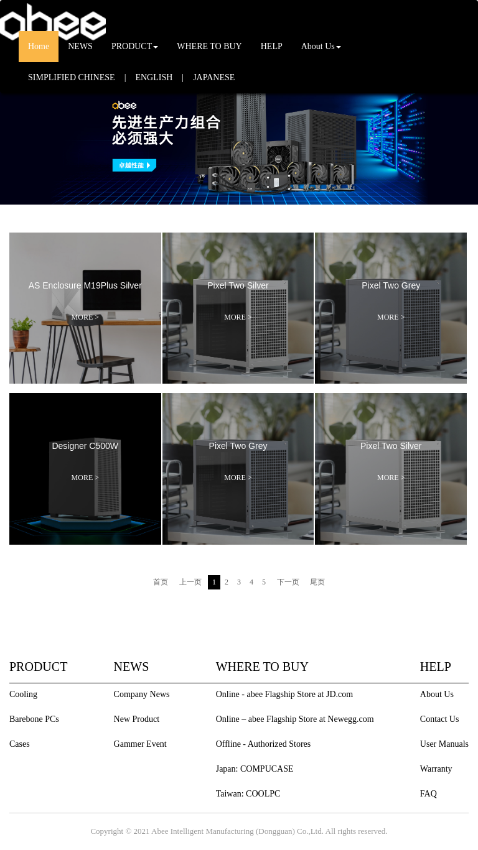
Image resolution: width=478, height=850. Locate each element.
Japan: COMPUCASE (255, 769)
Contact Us (439, 719)
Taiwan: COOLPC (248, 793)
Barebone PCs (34, 719)
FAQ (428, 793)
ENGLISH (153, 77)
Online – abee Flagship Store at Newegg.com (295, 719)
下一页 (288, 582)
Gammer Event (140, 744)
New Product (137, 719)
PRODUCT (134, 46)
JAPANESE (214, 77)
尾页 (317, 582)
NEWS (80, 46)
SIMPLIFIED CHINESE (71, 77)
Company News (142, 694)
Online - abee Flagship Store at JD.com (284, 694)
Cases (19, 744)
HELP (272, 46)
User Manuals (444, 744)
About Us (321, 46)
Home (38, 46)
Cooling (23, 694)
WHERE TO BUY (209, 46)
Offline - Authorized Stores (263, 744)
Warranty (436, 769)
